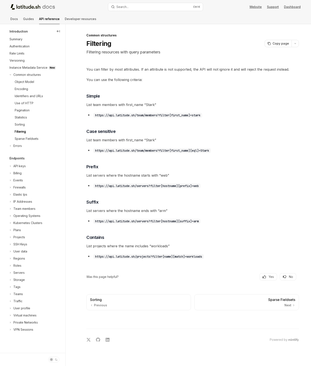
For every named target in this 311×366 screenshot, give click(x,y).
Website (255, 7)
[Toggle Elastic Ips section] (18, 194)
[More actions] (295, 43)
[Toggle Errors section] (15, 145)
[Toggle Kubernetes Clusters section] (25, 223)
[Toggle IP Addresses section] (20, 201)
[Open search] (155, 7)
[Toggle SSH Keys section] (18, 244)
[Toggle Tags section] (14, 286)
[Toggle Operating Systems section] (24, 215)
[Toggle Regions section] (17, 258)
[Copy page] (278, 43)
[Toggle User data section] (18, 251)
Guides (28, 20)
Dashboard (292, 7)
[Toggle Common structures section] (24, 74)
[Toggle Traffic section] (15, 301)
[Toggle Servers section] (16, 272)
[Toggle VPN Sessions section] (21, 329)
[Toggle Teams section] (15, 294)
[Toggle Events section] (15, 180)
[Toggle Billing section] (15, 173)
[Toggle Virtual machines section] (22, 315)
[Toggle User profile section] (19, 308)
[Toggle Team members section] (22, 208)
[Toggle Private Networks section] (23, 322)
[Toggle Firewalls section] (17, 187)
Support (273, 7)
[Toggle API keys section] (17, 166)
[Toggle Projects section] (17, 237)
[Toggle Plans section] (15, 230)
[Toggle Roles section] (15, 265)
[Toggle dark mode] (53, 360)
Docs (14, 20)
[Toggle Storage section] (16, 279)
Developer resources (80, 20)
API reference (49, 20)
